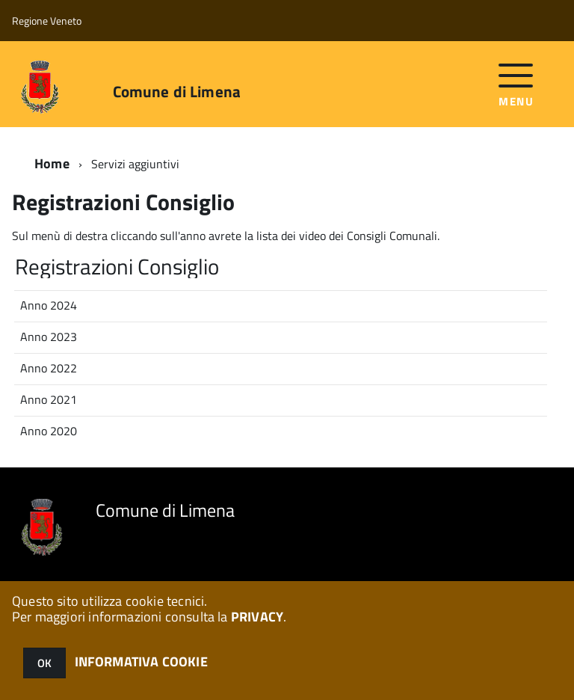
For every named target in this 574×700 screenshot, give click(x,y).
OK (44, 663)
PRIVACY (257, 617)
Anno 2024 (48, 305)
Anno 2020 (48, 431)
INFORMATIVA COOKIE (141, 661)
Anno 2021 (48, 399)
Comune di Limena (177, 91)
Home (52, 163)
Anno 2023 (48, 337)
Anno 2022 (48, 368)
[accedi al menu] (516, 83)
